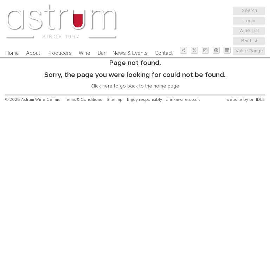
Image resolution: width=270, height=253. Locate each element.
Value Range (249, 50)
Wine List (249, 30)
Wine (84, 53)
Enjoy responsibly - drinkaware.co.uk (163, 99)
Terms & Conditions (83, 99)
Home (12, 53)
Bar (101, 53)
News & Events (130, 53)
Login (249, 20)
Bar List (249, 40)
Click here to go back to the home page (135, 86)
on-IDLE (257, 99)
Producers (59, 53)
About (33, 53)
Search (249, 10)
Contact (164, 53)
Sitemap (114, 99)
